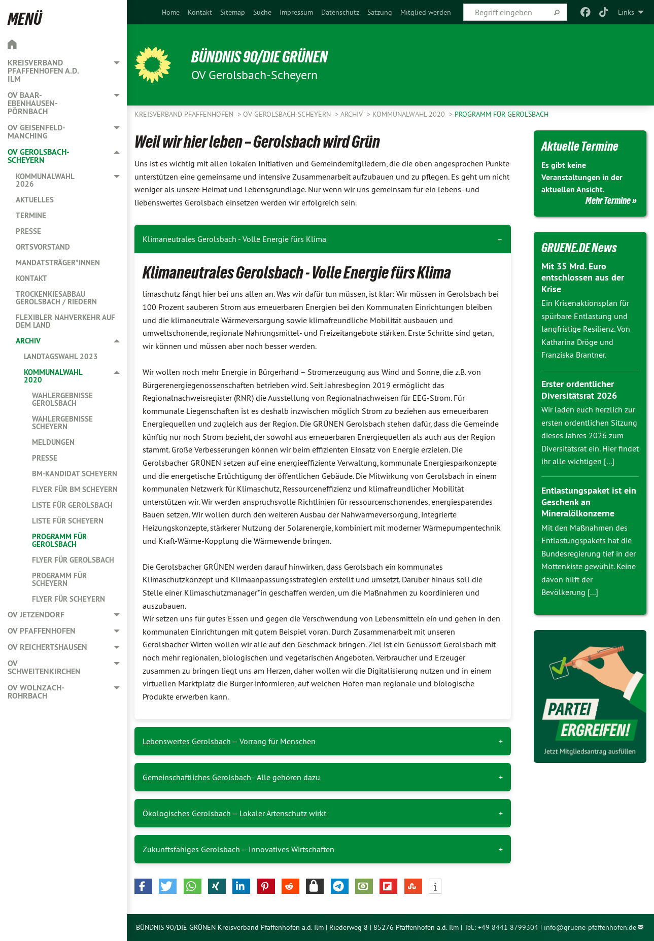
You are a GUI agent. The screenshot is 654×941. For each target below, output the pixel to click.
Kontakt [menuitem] (31, 278)
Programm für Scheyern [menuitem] (59, 579)
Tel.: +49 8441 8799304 (501, 927)
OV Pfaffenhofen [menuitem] (42, 630)
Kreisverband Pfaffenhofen (184, 114)
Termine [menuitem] (31, 215)
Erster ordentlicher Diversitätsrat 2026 (579, 389)
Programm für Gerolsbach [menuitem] (59, 540)
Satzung (379, 12)
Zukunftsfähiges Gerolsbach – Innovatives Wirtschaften (238, 849)
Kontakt (200, 12)
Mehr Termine (608, 200)
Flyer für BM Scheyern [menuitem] (75, 489)
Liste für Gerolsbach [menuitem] (72, 505)
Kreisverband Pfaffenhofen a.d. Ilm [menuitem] (43, 70)
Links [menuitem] (626, 12)
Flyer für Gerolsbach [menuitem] (73, 560)
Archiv (352, 114)
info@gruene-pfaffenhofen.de (590, 927)
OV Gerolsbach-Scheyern (288, 114)
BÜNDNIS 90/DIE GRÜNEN (259, 57)
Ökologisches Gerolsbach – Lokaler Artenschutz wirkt (234, 813)
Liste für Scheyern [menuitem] (68, 521)
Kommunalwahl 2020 (409, 114)
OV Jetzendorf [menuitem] (36, 614)
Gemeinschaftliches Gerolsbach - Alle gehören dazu (231, 777)
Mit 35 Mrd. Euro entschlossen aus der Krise (582, 277)
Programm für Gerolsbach (501, 114)
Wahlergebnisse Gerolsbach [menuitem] (62, 399)
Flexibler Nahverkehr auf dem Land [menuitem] (65, 321)
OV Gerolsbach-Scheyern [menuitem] (39, 156)
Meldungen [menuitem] (53, 442)
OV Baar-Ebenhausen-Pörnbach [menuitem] (33, 103)
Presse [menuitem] (28, 231)
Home (171, 12)
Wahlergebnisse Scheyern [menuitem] (62, 422)
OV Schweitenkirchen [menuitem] (44, 667)
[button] (143, 886)
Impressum (296, 12)
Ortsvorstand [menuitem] (43, 247)
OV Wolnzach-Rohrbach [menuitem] (36, 691)
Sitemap (232, 12)
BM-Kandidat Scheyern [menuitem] (74, 473)
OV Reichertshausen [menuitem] (47, 647)
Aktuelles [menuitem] (35, 199)
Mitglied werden (425, 12)
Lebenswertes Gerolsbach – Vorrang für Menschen (229, 741)
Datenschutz (340, 12)
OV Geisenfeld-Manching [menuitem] (36, 131)
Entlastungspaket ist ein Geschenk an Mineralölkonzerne (588, 501)
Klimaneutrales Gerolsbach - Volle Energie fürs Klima (234, 239)
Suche (262, 12)
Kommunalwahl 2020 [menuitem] (53, 376)
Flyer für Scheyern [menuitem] (68, 599)
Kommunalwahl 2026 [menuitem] (45, 180)
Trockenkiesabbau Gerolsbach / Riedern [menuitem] (56, 297)
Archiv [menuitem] (28, 340)
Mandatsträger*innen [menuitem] (58, 262)
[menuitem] (171, 12)
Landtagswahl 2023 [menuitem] (61, 356)
